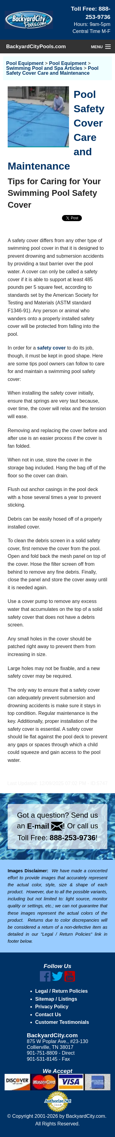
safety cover (51, 347)
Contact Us (48, 1014)
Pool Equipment (25, 63)
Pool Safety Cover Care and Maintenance (52, 71)
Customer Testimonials (62, 1022)
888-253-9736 (72, 838)
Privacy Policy (52, 1006)
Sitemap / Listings (56, 999)
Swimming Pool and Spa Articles (44, 68)
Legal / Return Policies (61, 991)
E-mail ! (46, 826)
